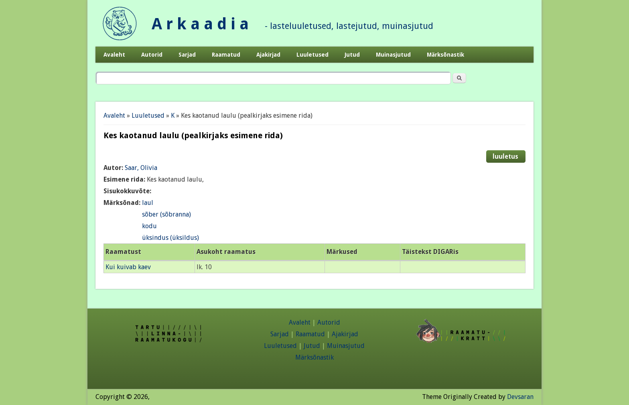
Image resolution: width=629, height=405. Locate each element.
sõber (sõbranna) (166, 214)
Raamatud (226, 54)
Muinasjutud (393, 54)
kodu (149, 226)
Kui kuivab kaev (128, 267)
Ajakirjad (268, 54)
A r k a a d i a (200, 23)
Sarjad (187, 54)
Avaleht (114, 54)
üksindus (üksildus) (170, 237)
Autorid (151, 54)
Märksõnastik (445, 54)
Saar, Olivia (141, 168)
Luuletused (312, 54)
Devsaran (520, 397)
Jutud (352, 54)
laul (147, 203)
